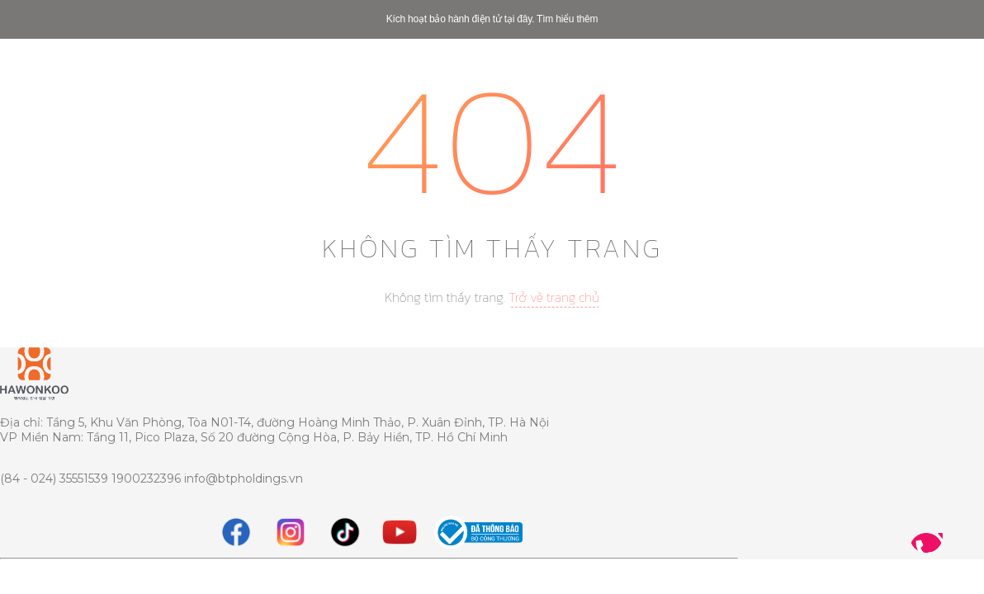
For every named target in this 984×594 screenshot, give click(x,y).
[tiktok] (345, 532)
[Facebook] (236, 532)
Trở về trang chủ (554, 297)
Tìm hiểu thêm (567, 19)
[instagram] (290, 532)
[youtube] (399, 532)
